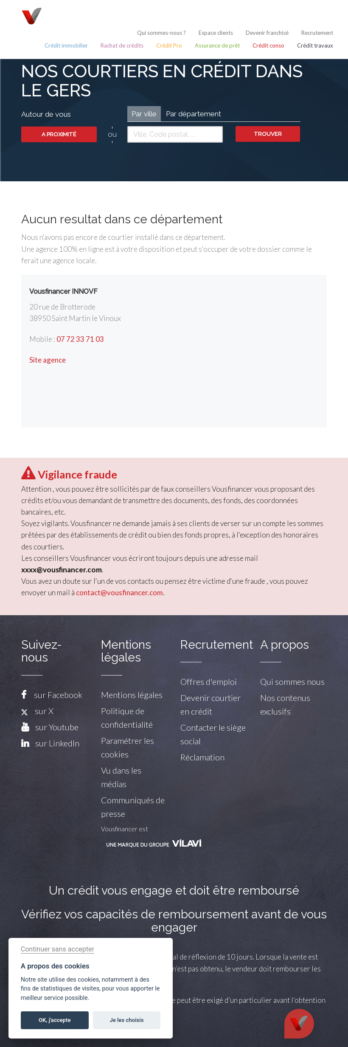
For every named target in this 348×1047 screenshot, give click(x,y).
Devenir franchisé (267, 32)
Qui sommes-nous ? (161, 32)
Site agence (47, 359)
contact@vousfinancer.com (119, 592)
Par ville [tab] (144, 114)
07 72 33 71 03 (80, 339)
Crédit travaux (315, 45)
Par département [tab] (193, 114)
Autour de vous (46, 114)
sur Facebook (58, 695)
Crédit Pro (169, 45)
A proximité (59, 134)
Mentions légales (132, 695)
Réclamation (202, 757)
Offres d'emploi (208, 681)
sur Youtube (57, 727)
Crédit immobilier (66, 45)
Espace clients (216, 32)
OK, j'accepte (54, 1020)
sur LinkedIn (57, 743)
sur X (37, 711)
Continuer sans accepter (57, 949)
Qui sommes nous (292, 681)
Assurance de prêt (217, 45)
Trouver (268, 134)
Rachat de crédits (122, 45)
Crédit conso (268, 45)
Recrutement (317, 32)
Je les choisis (127, 1020)
